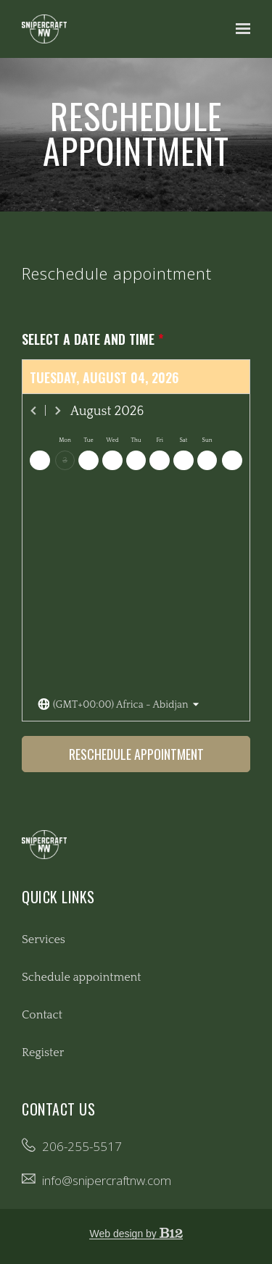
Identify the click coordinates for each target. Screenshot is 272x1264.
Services (43, 939)
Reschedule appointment (136, 754)
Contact (42, 1014)
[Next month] (57, 410)
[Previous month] (34, 410)
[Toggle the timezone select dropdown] (118, 705)
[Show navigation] (239, 29)
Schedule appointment (81, 977)
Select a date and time (93, 339)
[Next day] (232, 461)
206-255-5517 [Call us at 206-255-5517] (82, 1146)
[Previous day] (40, 461)
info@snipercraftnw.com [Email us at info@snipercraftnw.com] (106, 1180)
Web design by (135, 1233)
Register (43, 1052)
